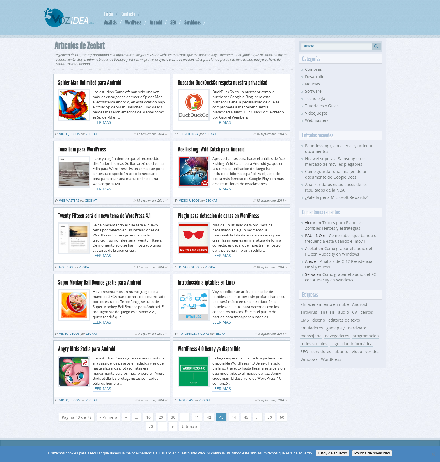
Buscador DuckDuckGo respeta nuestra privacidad (222, 83)
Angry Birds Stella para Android (86, 349)
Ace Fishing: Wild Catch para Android (211, 149)
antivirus (309, 312)
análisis (327, 312)
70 (150, 426)
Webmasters (69, 200)
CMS (305, 320)
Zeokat (91, 134)
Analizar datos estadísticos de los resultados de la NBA (336, 187)
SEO (173, 22)
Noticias (66, 267)
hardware (357, 328)
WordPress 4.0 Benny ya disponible (209, 349)
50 (269, 417)
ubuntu (341, 351)
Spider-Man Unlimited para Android (89, 83)
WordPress (133, 22)
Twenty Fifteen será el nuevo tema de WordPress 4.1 (104, 216)
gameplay (335, 328)
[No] (433, 454)
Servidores (192, 22)
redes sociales (314, 343)
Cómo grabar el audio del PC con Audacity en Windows (338, 251)
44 (234, 417)
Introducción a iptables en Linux (206, 282)
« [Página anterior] (126, 417)
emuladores (312, 328)
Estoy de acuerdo (332, 453)
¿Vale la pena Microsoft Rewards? (336, 197)
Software (313, 91)
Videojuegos (69, 134)
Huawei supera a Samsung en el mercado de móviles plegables (335, 161)
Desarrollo (189, 267)
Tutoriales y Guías (194, 333)
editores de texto (344, 320)
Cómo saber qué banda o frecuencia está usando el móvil (340, 238)
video (357, 351)
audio (343, 312)
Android (156, 22)
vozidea (372, 351)
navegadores (337, 335)
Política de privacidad (372, 453)
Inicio (108, 14)
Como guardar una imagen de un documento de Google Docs (336, 174)
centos (367, 312)
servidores (321, 351)
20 (161, 417)
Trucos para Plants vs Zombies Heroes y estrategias (334, 225)
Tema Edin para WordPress (82, 149)
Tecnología (188, 134)
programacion (365, 335)
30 (173, 417)
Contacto (128, 14)
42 (209, 417)
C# (354, 312)
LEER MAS (102, 122)
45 (246, 417)
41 (196, 417)
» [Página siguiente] (173, 426)
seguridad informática (351, 343)
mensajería (311, 335)
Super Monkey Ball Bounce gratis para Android (99, 282)
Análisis (110, 22)
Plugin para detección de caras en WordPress (218, 216)
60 (282, 417)
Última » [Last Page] (189, 426)
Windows (309, 359)
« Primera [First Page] (108, 417)
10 (148, 417)
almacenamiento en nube (325, 304)
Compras (313, 69)
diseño (318, 320)
